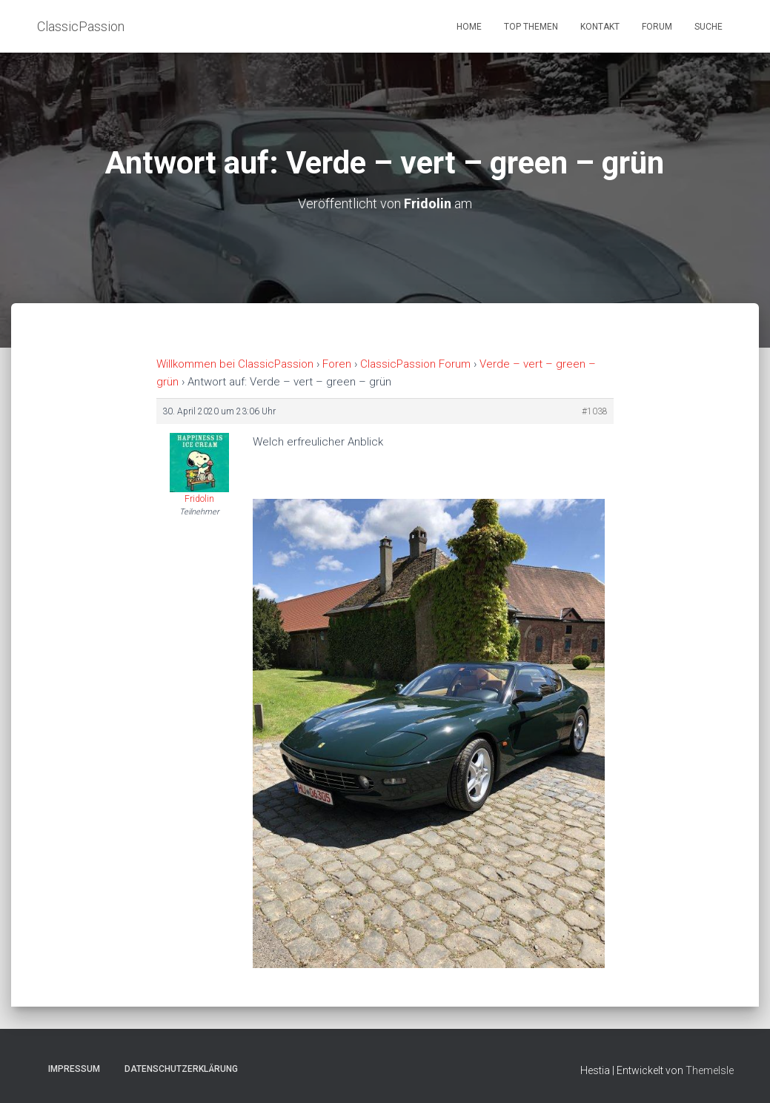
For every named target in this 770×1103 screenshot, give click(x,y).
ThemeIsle (710, 1070)
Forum (657, 26)
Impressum (74, 1069)
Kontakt (600, 26)
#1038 (595, 411)
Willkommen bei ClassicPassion (234, 364)
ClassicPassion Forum (415, 364)
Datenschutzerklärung (181, 1069)
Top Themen (531, 26)
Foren (336, 364)
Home (469, 26)
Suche (708, 26)
